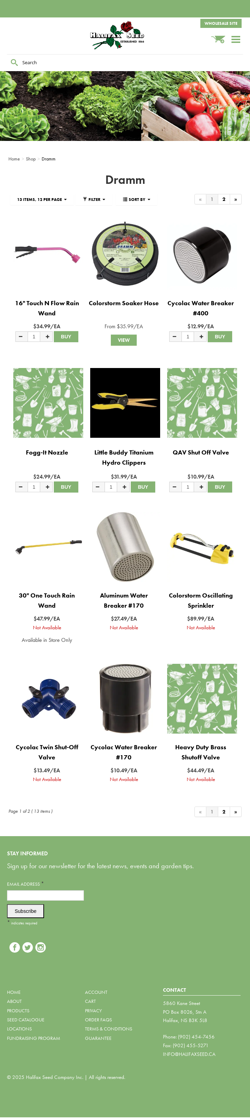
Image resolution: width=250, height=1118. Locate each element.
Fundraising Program (33, 1038)
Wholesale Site (221, 23)
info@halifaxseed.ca (189, 1054)
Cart (90, 1001)
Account (96, 992)
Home (14, 992)
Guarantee (98, 1038)
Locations (19, 1029)
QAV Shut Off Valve (201, 452)
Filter (94, 199)
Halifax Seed (125, 35)
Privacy (93, 1010)
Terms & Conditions (108, 1029)
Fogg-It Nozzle (47, 452)
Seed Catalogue (25, 1019)
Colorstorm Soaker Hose (124, 303)
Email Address (25, 883)
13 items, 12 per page (42, 199)
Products (18, 1010)
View (124, 340)
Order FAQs (98, 1019)
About (14, 1001)
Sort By (136, 199)
